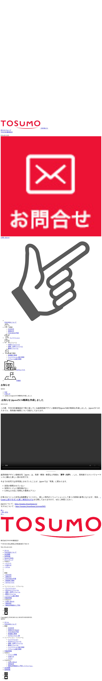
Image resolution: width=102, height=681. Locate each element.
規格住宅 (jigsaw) (13, 630)
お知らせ (7, 394)
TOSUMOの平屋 (13, 632)
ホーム (6, 550)
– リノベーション (10, 588)
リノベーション (13, 639)
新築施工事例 (12, 634)
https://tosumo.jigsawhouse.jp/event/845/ (30, 506)
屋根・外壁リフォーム (15, 643)
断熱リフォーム (13, 645)
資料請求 (11, 664)
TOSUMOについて (10, 552)
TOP (5, 392)
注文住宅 (11, 628)
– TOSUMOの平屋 (10, 578)
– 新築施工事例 (9, 580)
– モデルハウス (9, 582)
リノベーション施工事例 (16, 647)
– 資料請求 (7, 603)
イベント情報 (12, 654)
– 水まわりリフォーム (11, 590)
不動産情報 (8, 598)
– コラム (7, 567)
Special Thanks (8, 558)
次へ (2, 514)
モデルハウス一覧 (14, 635)
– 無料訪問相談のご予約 (12, 605)
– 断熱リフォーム (10, 594)
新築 (5, 573)
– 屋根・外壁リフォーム (12, 592)
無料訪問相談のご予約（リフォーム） (20, 666)
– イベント (7, 563)
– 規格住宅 (7, 577)
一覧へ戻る (4, 512)
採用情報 (7, 556)
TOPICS (6, 561)
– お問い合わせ (9, 601)
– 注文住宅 (7, 575)
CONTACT (7, 599)
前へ (2, 510)
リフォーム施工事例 (14, 649)
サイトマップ (8, 559)
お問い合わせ (12, 662)
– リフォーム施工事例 (11, 596)
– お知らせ (7, 565)
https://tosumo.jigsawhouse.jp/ (26, 504)
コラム (10, 658)
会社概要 (7, 554)
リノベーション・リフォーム (14, 586)
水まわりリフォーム (14, 641)
